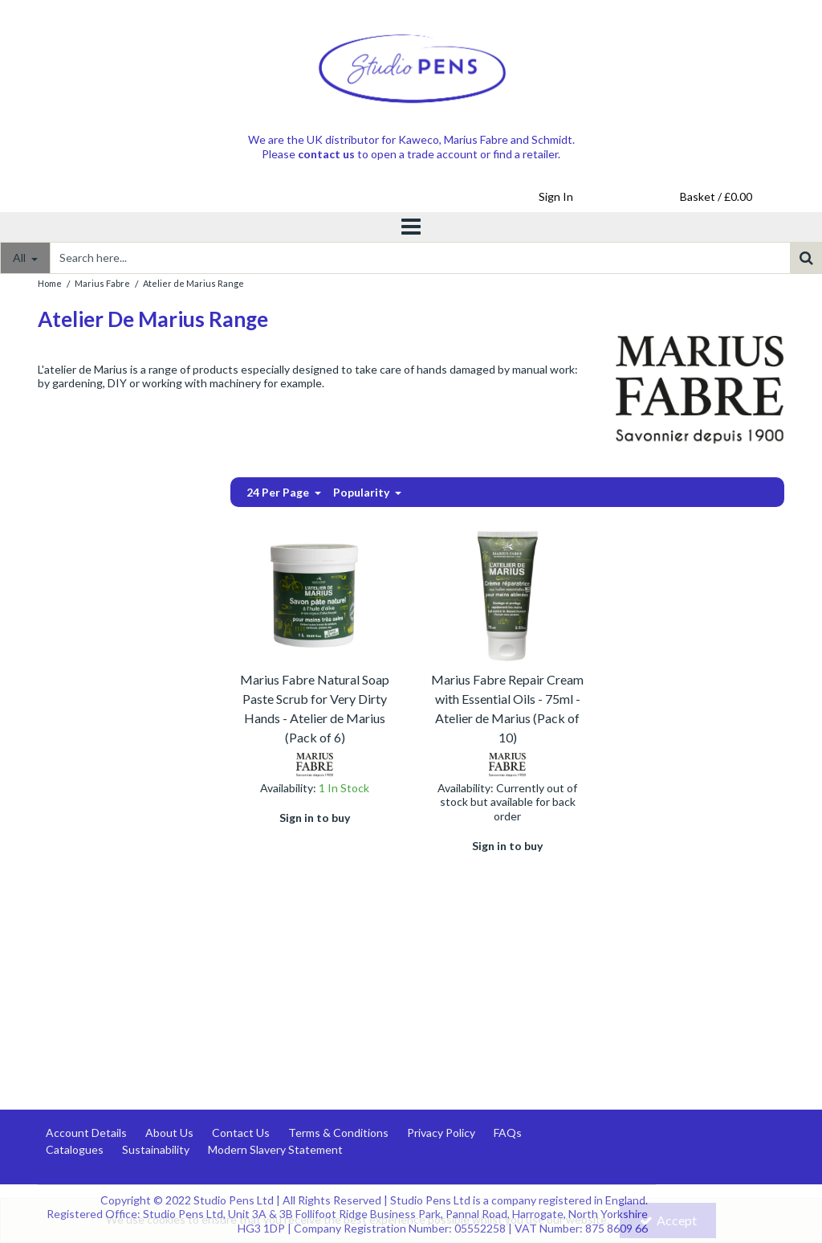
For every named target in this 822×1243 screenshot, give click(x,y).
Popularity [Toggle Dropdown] (362, 492)
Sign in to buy (314, 817)
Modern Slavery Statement (275, 1149)
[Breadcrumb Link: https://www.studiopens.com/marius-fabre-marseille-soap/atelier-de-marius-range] (193, 282)
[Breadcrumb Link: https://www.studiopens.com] (50, 282)
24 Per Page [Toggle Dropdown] (278, 492)
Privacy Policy (441, 1132)
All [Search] (20, 257)
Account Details (86, 1132)
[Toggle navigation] (411, 227)
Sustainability (155, 1149)
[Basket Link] (716, 197)
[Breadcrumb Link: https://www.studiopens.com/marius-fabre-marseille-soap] (102, 282)
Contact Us (241, 1132)
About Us (169, 1132)
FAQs (508, 1132)
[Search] (420, 258)
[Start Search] (806, 258)
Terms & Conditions (338, 1132)
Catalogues (75, 1149)
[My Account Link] (555, 197)
